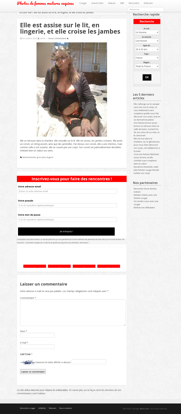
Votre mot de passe (29, 214)
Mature (111, 3)
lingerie (50, 157)
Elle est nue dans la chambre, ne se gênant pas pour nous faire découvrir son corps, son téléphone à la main (147, 145)
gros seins (41, 157)
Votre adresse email (29, 186)
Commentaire (28, 297)
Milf (122, 3)
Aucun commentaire (58, 38)
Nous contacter (65, 408)
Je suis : (146, 28)
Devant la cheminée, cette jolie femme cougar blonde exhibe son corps (146, 169)
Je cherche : (147, 37)
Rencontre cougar (27, 408)
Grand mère (97, 3)
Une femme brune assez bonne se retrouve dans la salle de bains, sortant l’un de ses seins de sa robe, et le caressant (146, 129)
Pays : (147, 54)
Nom (22, 331)
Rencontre (134, 3)
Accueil (22, 12)
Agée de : (147, 45)
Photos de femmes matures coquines (45, 3)
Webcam (148, 3)
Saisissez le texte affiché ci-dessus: (53, 362)
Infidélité (42, 408)
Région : (146, 62)
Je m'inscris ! (66, 231)
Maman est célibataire (144, 207)
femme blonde (29, 157)
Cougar (83, 3)
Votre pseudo (25, 200)
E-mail (23, 342)
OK (147, 77)
